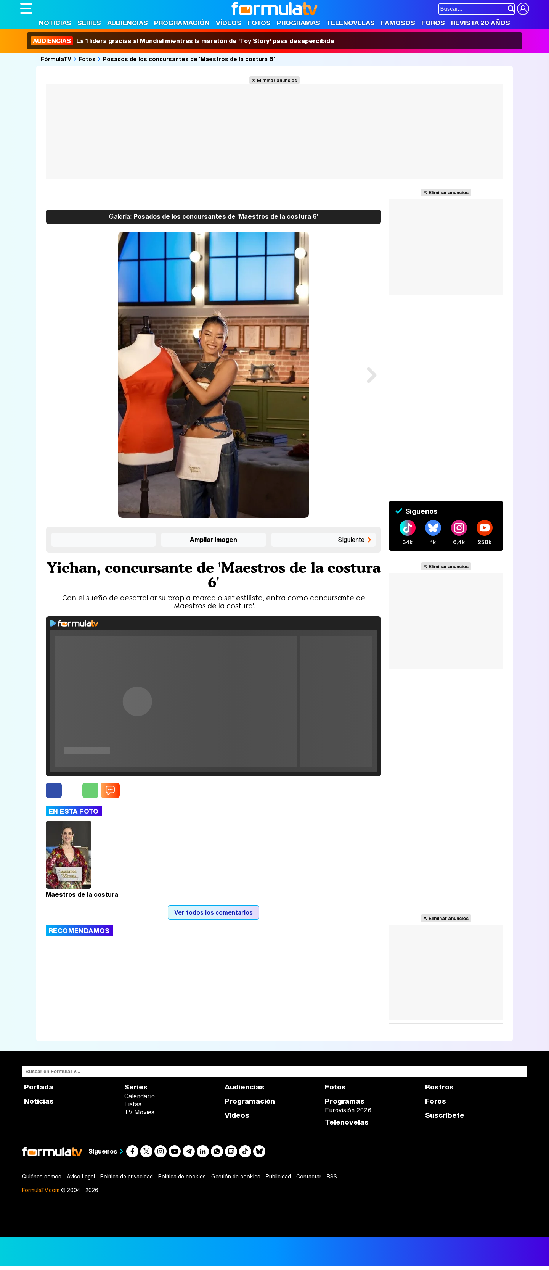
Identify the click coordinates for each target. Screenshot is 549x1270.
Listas (132, 1104)
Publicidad (278, 1176)
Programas (298, 22)
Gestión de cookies (235, 1176)
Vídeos (228, 22)
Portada (38, 1087)
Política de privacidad (126, 1176)
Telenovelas (350, 22)
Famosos (398, 22)
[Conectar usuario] (523, 9)
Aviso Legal (81, 1176)
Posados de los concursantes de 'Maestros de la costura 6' (189, 59)
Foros (433, 22)
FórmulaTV (56, 59)
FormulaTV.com (40, 1190)
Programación (182, 22)
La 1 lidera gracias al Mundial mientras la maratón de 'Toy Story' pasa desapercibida (182, 40)
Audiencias (127, 22)
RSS (332, 1176)
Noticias (55, 22)
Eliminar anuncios (277, 80)
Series (89, 22)
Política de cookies (182, 1176)
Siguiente (351, 539)
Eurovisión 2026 (348, 1110)
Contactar (308, 1176)
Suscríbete (444, 1115)
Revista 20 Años (480, 22)
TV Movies (139, 1112)
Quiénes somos (41, 1176)
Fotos (259, 22)
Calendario (139, 1096)
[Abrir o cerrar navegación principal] (26, 8)
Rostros (439, 1087)
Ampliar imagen (213, 539)
